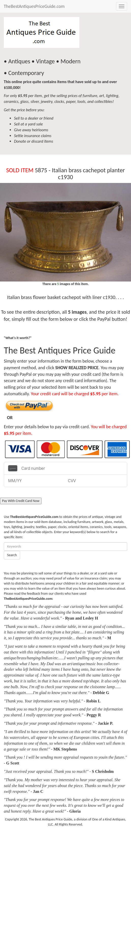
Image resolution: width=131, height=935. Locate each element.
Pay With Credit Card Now (20, 501)
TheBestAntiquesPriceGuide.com (34, 6)
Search (12, 555)
